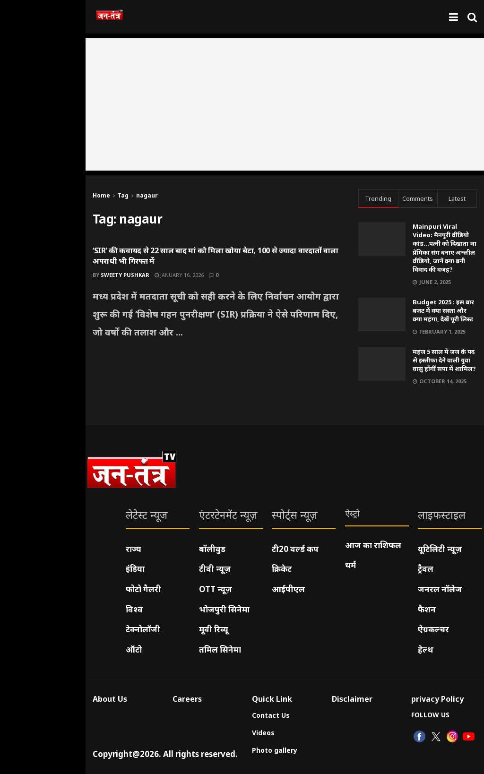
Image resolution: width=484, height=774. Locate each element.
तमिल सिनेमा (220, 649)
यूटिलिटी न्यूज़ (440, 548)
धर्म (350, 564)
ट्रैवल (425, 568)
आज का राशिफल (373, 545)
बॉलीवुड (212, 548)
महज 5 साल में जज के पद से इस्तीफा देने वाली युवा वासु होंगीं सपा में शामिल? (444, 360)
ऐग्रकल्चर (433, 629)
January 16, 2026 (179, 274)
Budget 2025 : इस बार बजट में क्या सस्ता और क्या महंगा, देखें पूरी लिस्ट (443, 310)
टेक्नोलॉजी (143, 629)
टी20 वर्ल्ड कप (295, 548)
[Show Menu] (453, 17)
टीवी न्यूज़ (215, 568)
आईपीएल (288, 589)
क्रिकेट (282, 568)
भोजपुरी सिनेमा (224, 609)
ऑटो (134, 649)
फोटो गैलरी (143, 589)
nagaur (147, 195)
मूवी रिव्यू (213, 629)
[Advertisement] (285, 104)
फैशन (427, 609)
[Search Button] (472, 17)
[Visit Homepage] (109, 17)
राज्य (133, 548)
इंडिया (135, 568)
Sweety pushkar (125, 274)
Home (101, 195)
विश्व (134, 609)
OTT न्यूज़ (215, 589)
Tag (123, 195)
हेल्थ (425, 649)
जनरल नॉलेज (440, 589)
